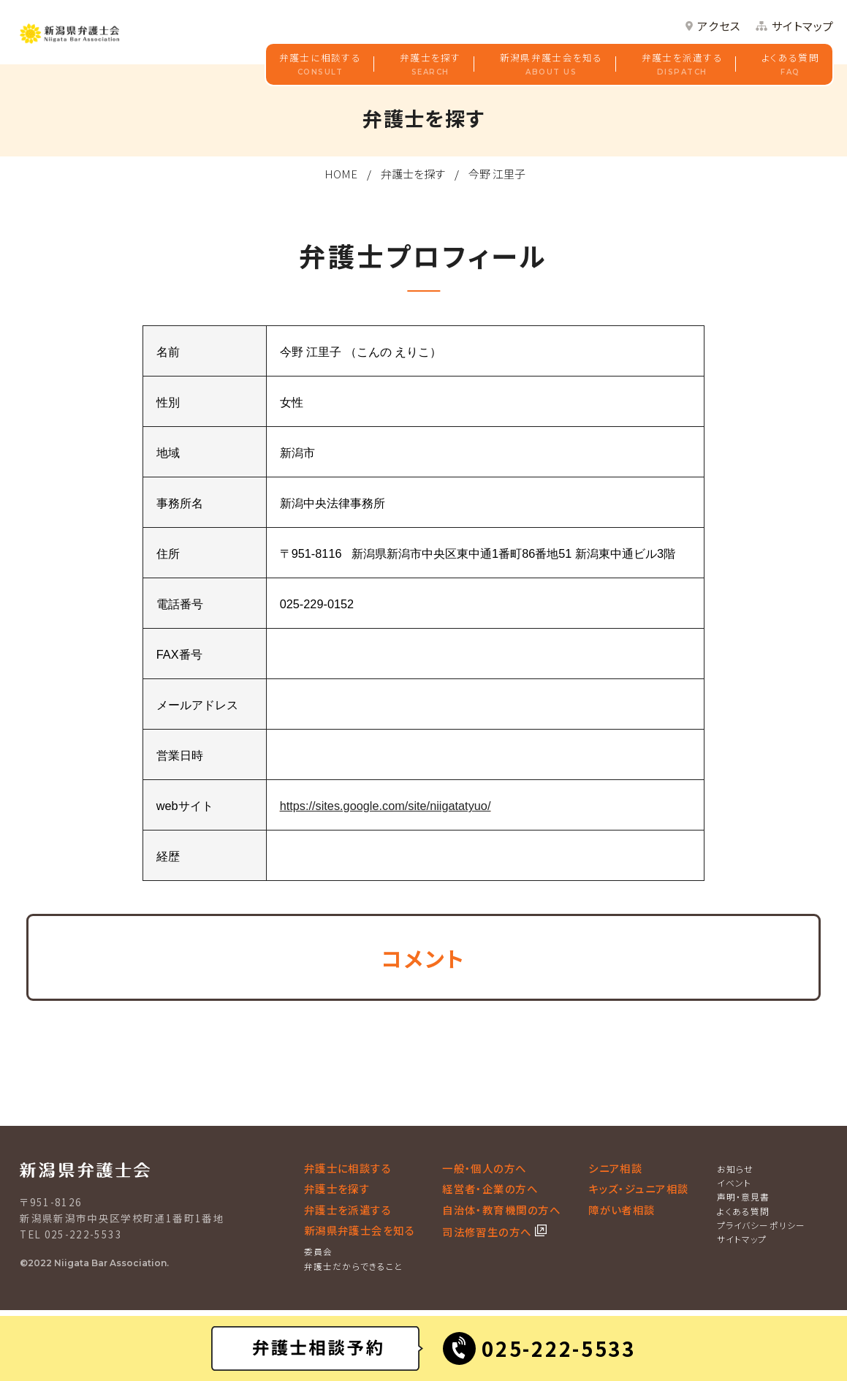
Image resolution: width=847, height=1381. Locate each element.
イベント (734, 1182)
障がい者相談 (622, 1209)
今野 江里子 (496, 173)
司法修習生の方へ (488, 1231)
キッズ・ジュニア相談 (638, 1188)
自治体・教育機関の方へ (501, 1209)
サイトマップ (803, 26)
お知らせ (735, 1168)
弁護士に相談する (320, 64)
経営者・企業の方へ (490, 1188)
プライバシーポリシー (761, 1225)
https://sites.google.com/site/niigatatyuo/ (385, 805)
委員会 (318, 1251)
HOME (340, 173)
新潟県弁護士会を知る (551, 64)
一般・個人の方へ (484, 1168)
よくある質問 (790, 64)
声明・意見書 (743, 1196)
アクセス (718, 26)
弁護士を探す (430, 64)
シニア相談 (615, 1168)
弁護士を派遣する (682, 64)
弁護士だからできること (353, 1266)
